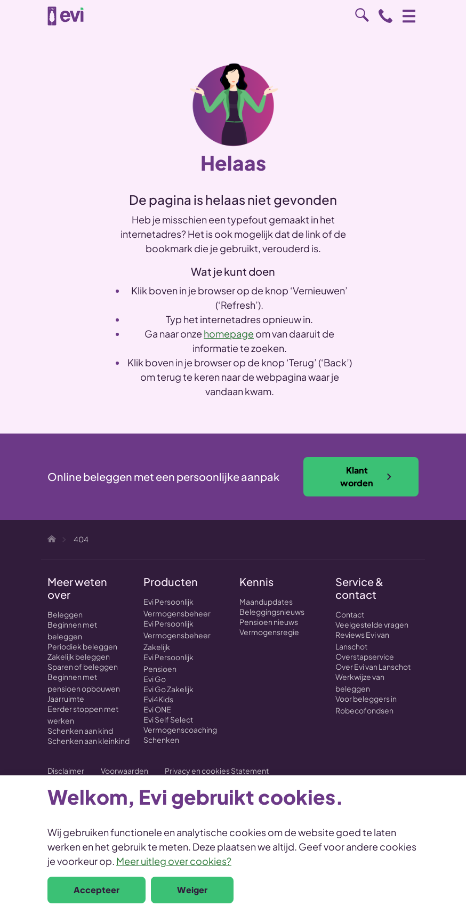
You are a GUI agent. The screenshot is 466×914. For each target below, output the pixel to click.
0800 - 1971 (385, 16)
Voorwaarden (124, 770)
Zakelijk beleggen (78, 656)
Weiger (192, 889)
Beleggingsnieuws (271, 611)
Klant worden (366, 476)
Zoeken (362, 15)
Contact (349, 614)
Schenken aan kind (80, 730)
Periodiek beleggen (82, 646)
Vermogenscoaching (180, 729)
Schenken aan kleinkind (88, 740)
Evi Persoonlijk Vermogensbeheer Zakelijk (177, 635)
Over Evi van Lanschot (373, 666)
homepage (229, 333)
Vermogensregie (269, 632)
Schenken (161, 739)
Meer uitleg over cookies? (173, 861)
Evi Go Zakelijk (168, 689)
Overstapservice (364, 656)
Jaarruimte (65, 698)
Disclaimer (65, 770)
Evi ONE (157, 709)
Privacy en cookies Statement (217, 770)
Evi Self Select (168, 719)
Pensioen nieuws (268, 622)
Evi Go (154, 679)
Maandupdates (266, 601)
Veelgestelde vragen (371, 624)
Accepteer (96, 889)
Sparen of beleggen (82, 666)
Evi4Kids (158, 699)
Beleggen (65, 614)
